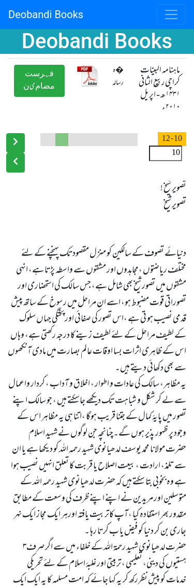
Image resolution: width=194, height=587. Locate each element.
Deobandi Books (45, 14)
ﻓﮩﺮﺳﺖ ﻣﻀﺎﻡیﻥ (39, 80)
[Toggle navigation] (171, 14)
